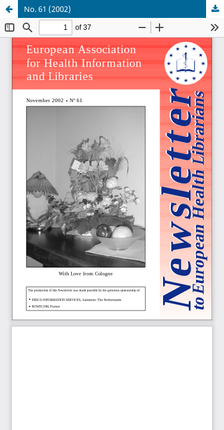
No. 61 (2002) (47, 9)
